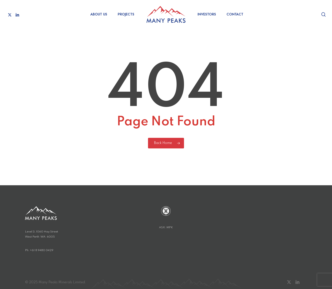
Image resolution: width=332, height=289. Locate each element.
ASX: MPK (166, 227)
